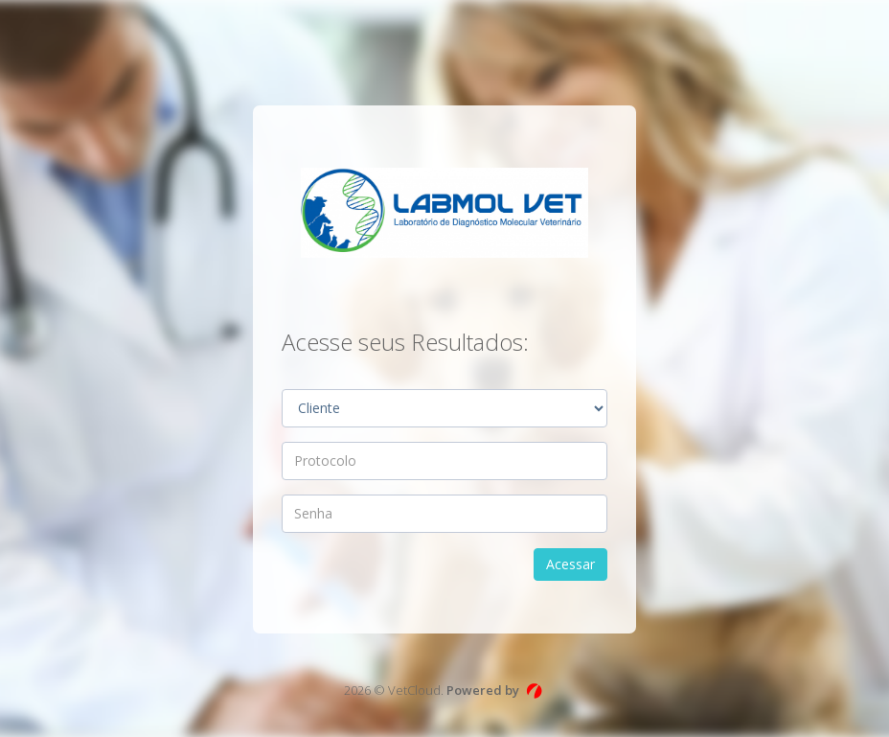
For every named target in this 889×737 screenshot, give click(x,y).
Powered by (482, 690)
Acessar (570, 564)
